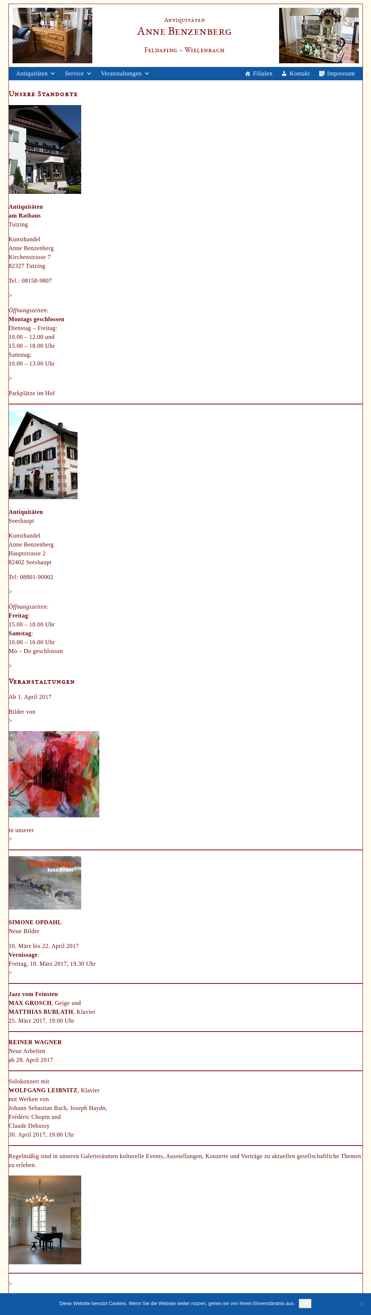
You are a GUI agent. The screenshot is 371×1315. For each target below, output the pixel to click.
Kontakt (300, 73)
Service (74, 73)
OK (305, 1303)
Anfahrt (23, 378)
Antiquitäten (32, 73)
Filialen (262, 73)
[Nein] (361, 1304)
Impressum (341, 73)
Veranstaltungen (121, 73)
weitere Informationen (42, 972)
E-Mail (22, 295)
